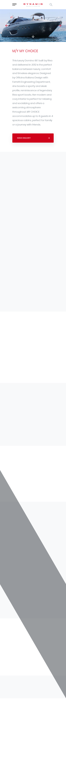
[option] (33, 25)
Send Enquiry (24, 138)
